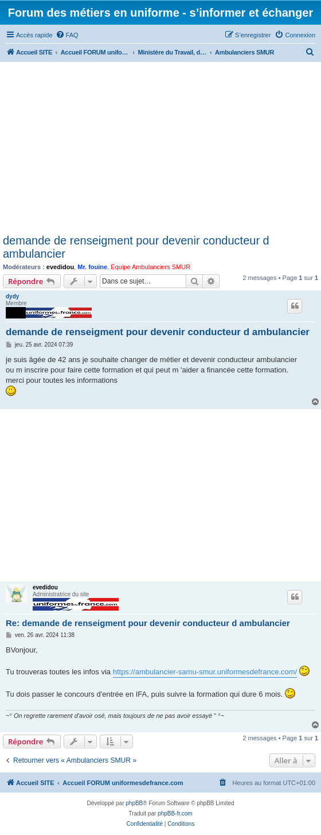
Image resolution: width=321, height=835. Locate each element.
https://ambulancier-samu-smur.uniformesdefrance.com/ (205, 671)
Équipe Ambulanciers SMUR (150, 266)
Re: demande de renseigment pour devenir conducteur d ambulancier (148, 623)
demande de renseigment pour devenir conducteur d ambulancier (136, 247)
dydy (12, 296)
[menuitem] (67, 35)
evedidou (60, 266)
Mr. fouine (92, 266)
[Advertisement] (160, 148)
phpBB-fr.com (175, 813)
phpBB (134, 803)
